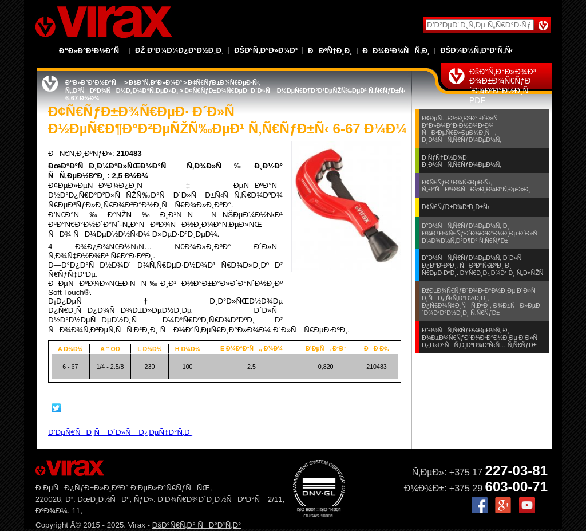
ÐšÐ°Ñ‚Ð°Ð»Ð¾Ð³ (266, 50)
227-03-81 (516, 470)
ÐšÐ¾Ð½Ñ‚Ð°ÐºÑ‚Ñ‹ (476, 50)
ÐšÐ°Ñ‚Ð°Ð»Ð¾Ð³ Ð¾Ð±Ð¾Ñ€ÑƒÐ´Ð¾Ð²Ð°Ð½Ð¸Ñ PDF (502, 86)
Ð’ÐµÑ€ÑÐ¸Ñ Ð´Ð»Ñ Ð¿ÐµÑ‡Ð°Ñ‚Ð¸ (120, 432)
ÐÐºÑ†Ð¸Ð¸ (330, 50)
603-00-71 (516, 486)
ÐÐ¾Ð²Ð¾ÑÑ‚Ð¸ (396, 50)
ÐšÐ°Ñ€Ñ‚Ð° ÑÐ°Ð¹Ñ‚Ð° (196, 525)
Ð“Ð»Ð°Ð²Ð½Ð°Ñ (92, 50)
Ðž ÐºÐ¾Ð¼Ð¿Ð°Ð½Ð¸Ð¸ (179, 50)
